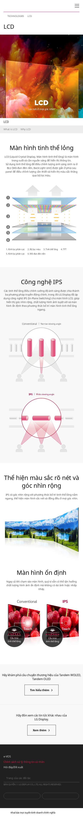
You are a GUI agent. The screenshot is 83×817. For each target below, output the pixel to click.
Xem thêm (39, 730)
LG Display (18, 6)
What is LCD (10, 129)
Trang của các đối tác (18, 778)
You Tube (22, 796)
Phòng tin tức (60, 796)
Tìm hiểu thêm (39, 690)
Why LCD (26, 129)
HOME (5, 16)
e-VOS (7, 756)
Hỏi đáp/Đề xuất (13, 767)
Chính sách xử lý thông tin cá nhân (24, 761)
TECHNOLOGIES (15, 16)
